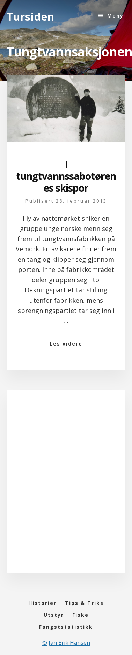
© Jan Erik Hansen (66, 643)
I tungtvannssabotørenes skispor (66, 176)
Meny (115, 15)
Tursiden (30, 16)
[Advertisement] (65, 488)
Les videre (69, 346)
